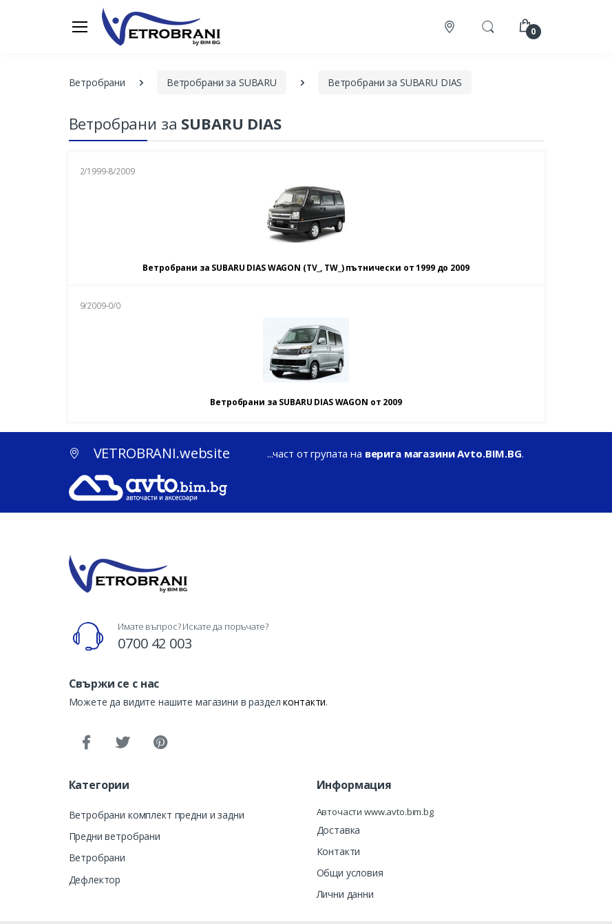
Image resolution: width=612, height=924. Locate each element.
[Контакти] (450, 26)
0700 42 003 (154, 643)
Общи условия (350, 872)
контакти (304, 701)
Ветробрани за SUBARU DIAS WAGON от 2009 (305, 402)
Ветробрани (97, 857)
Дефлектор (95, 879)
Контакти (339, 851)
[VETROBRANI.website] (161, 26)
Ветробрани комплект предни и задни (156, 814)
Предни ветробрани (115, 836)
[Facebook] (86, 743)
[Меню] (80, 26)
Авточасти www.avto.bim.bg (375, 811)
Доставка (339, 829)
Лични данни (345, 894)
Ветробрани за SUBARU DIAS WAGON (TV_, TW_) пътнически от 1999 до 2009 (306, 268)
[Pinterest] (160, 743)
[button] (488, 25)
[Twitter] (122, 743)
